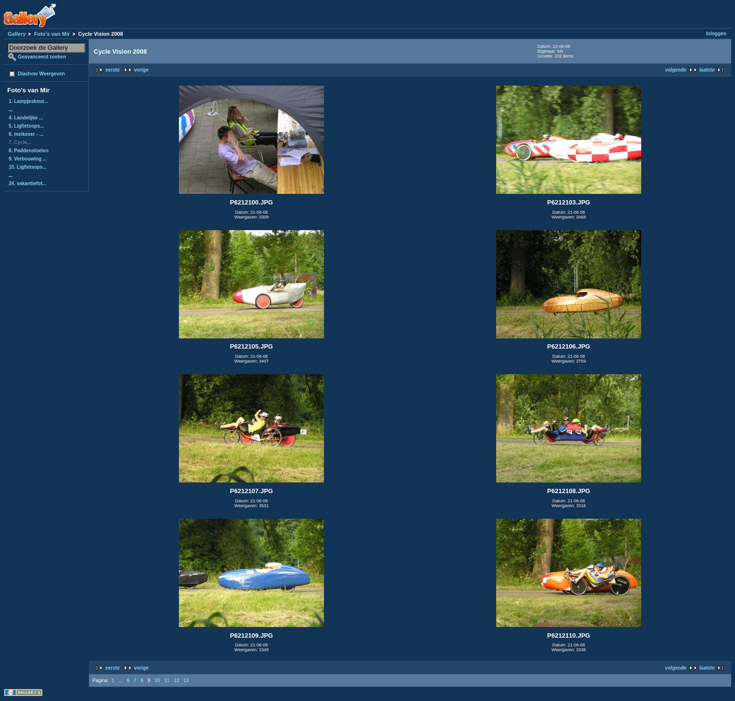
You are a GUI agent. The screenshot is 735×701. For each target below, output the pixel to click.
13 (186, 680)
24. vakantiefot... (27, 183)
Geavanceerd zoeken (42, 56)
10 (157, 680)
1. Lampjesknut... (28, 101)
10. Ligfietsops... (27, 167)
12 (176, 680)
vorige (141, 70)
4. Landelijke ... (26, 117)
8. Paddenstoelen (28, 150)
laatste (707, 70)
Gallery (17, 34)
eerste (112, 70)
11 (166, 680)
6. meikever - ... (26, 134)
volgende (675, 70)
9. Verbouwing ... (28, 158)
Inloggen (716, 33)
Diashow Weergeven (41, 73)
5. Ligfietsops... (26, 126)
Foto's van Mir (52, 34)
